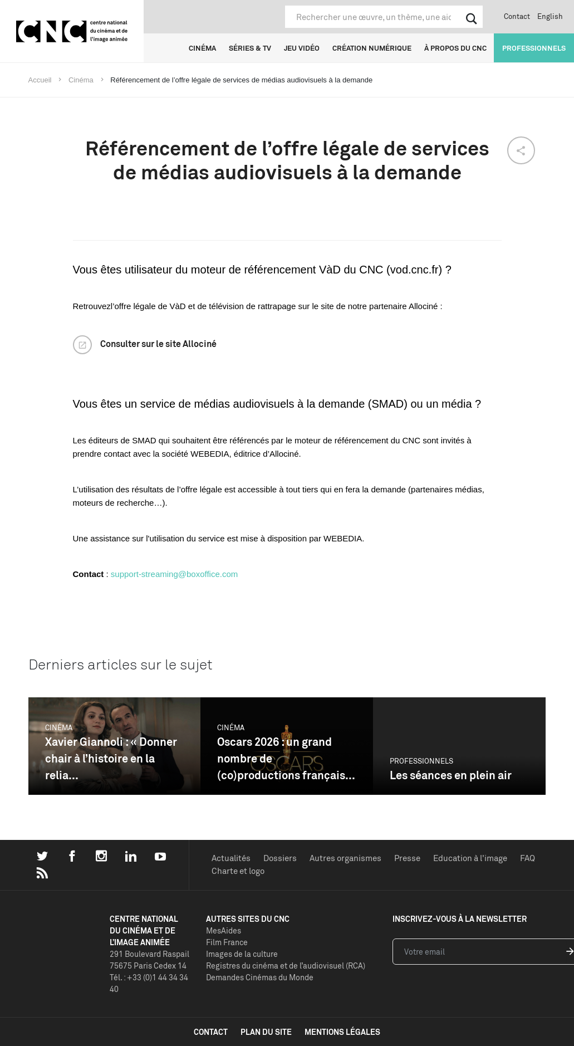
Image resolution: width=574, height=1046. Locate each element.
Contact (517, 16)
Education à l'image (470, 858)
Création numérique (371, 47)
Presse (407, 858)
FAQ (527, 858)
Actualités (231, 858)
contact (211, 1032)
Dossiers (280, 858)
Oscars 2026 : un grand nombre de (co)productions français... (286, 758)
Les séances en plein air (451, 775)
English (550, 16)
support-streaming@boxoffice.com (174, 574)
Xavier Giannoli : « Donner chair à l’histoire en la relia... (111, 758)
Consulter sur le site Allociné (158, 343)
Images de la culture (242, 954)
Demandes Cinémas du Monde (259, 977)
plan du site (266, 1032)
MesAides (223, 930)
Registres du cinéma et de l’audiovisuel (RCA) (285, 965)
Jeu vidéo (302, 47)
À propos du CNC (455, 47)
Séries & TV (250, 47)
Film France (227, 942)
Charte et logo (238, 871)
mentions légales (342, 1032)
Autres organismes (345, 858)
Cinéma (202, 47)
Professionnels (534, 47)
